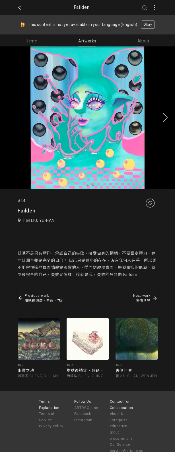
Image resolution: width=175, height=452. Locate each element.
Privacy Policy (51, 426)
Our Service (120, 445)
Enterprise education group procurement (121, 429)
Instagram (83, 420)
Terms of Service (47, 417)
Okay (147, 24)
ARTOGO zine (86, 408)
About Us (118, 414)
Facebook (82, 414)
